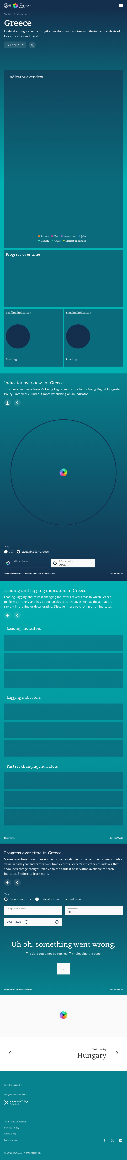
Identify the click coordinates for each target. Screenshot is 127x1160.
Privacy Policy (11, 1128)
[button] (94, 910)
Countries (22, 14)
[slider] (26, 922)
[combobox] (94, 910)
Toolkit (8, 14)
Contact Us (10, 1134)
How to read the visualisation (40, 573)
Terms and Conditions (16, 1122)
